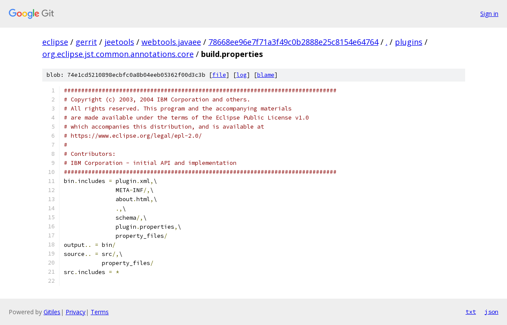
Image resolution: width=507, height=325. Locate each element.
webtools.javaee (171, 42)
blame (265, 75)
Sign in (489, 13)
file (219, 75)
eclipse (55, 42)
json (491, 312)
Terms (100, 312)
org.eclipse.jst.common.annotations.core (118, 54)
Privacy (75, 312)
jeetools (119, 42)
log (241, 75)
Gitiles (52, 312)
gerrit (86, 42)
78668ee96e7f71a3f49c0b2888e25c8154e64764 (293, 42)
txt (471, 312)
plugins (408, 42)
